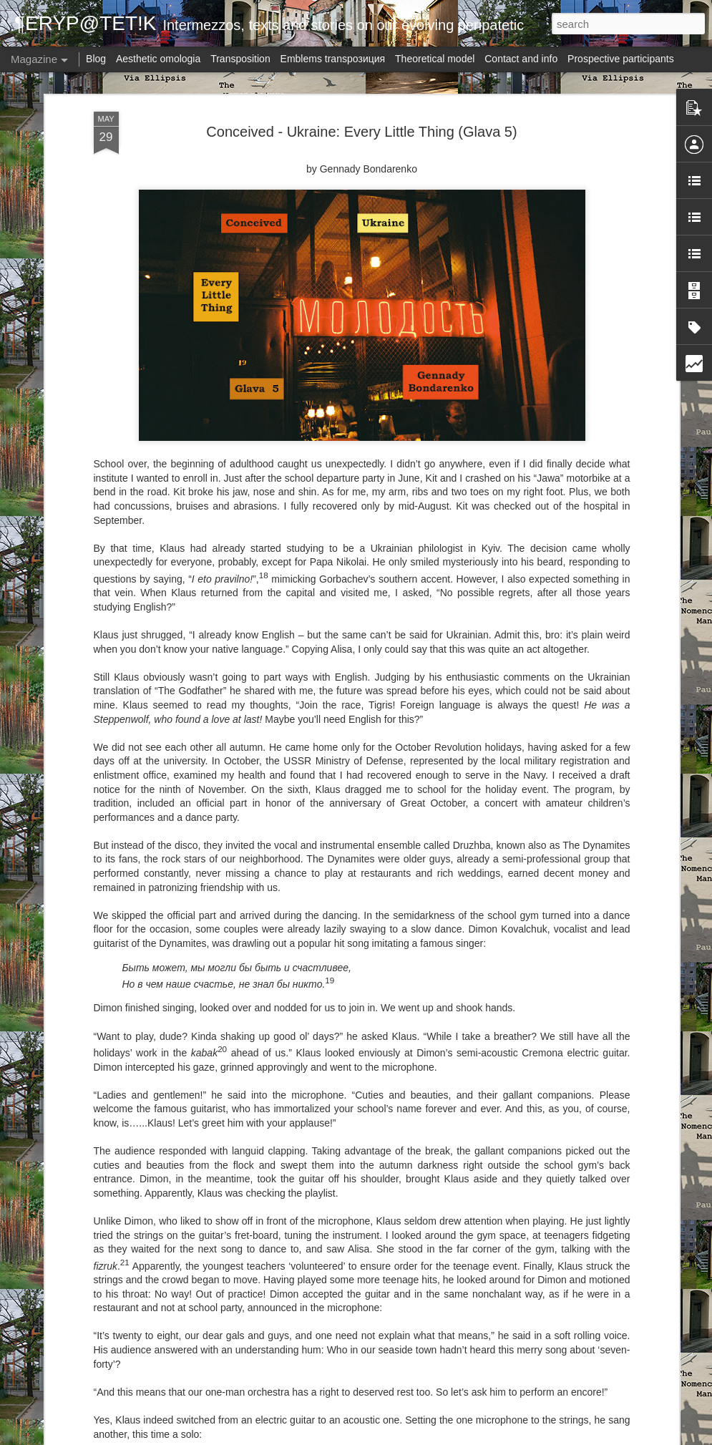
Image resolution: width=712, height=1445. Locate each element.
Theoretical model (434, 58)
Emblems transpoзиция (333, 58)
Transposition (240, 58)
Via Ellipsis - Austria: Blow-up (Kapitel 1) (322, 1266)
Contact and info (520, 58)
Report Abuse (470, 1437)
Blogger (428, 1437)
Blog (96, 58)
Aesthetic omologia (158, 58)
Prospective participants (620, 58)
